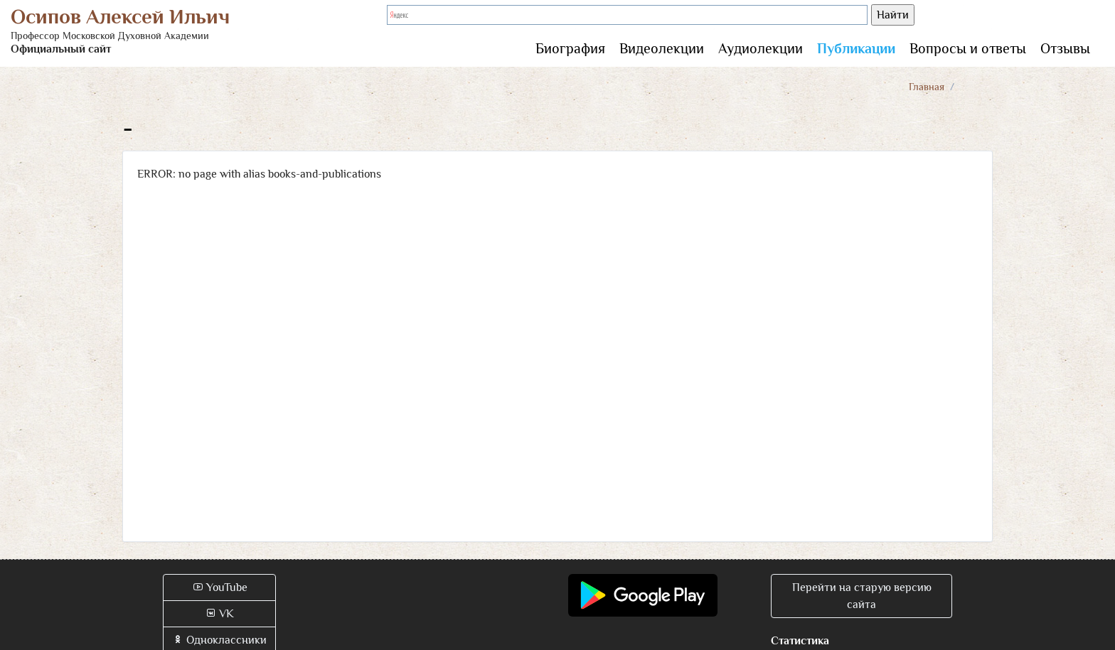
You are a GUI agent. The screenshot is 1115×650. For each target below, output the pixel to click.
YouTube (219, 587)
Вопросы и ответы (967, 48)
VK (219, 613)
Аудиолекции (760, 48)
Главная (926, 86)
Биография (570, 48)
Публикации (856, 48)
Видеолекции (661, 48)
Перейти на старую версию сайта (862, 596)
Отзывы (1065, 48)
